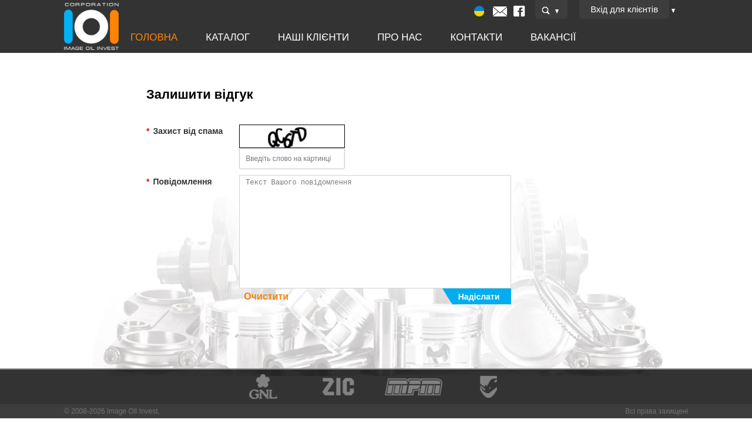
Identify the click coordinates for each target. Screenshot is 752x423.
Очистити (266, 296)
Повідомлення (179, 181)
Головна (152, 37)
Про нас (375, 37)
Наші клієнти (297, 37)
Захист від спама (184, 131)
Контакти (444, 37)
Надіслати (478, 296)
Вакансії (514, 37)
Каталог (219, 37)
